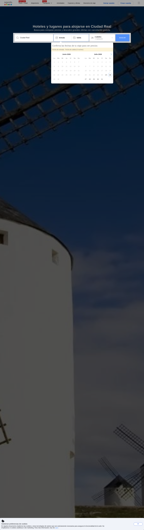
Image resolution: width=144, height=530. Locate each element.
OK (138, 524)
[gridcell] (57, 62)
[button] (56, 54)
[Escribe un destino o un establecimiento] (35, 38)
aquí (56, 528)
